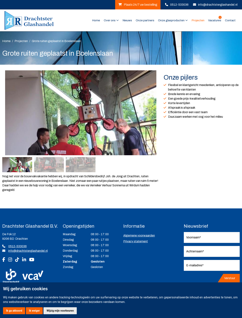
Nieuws (127, 20)
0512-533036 (179, 4)
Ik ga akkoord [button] (14, 310)
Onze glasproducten (171, 20)
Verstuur (229, 278)
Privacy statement (135, 241)
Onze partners (145, 20)
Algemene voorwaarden (139, 235)
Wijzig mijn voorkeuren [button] (60, 310)
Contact (230, 20)
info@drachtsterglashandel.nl (217, 4)
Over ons (110, 20)
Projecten (198, 20)
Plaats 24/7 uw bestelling (137, 4)
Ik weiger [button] (34, 310)
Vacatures (215, 20)
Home (96, 20)
